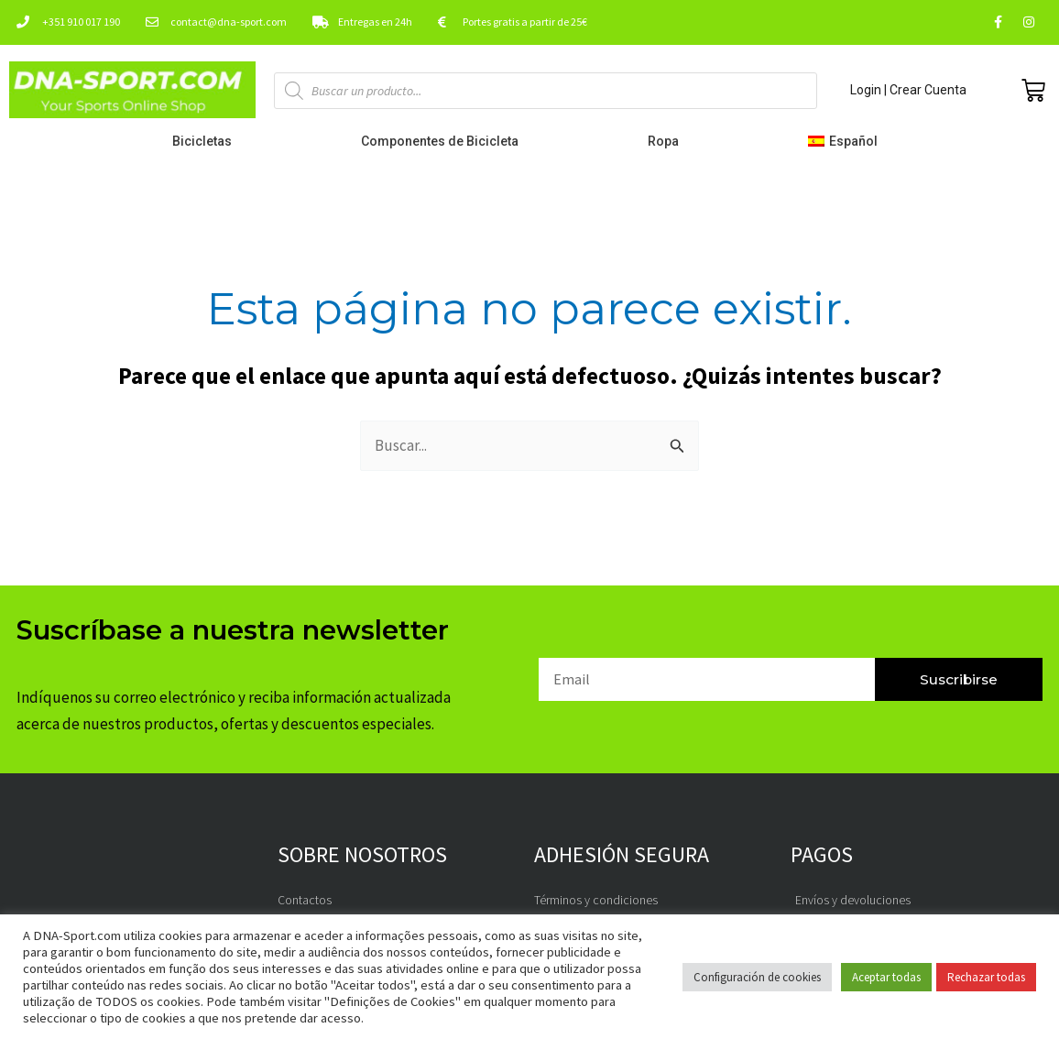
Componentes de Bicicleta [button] (444, 141)
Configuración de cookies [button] (757, 977)
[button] (846, 141)
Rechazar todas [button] (986, 977)
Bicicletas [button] (206, 141)
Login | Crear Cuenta (908, 89)
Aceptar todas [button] (886, 977)
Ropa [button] (668, 141)
